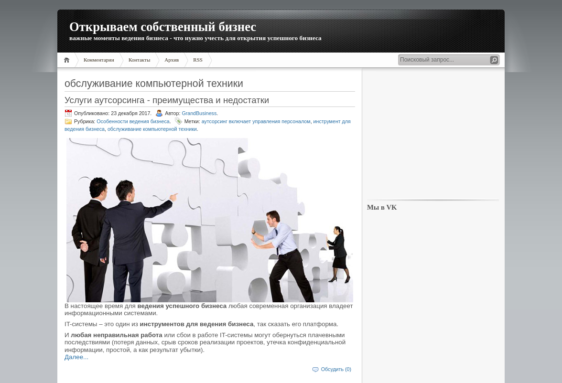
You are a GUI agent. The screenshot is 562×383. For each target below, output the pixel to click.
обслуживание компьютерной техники (152, 129)
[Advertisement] (433, 134)
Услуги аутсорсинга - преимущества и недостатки (167, 100)
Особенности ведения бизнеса (133, 121)
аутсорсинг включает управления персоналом (256, 121)
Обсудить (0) (336, 369)
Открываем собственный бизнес (162, 27)
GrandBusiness (199, 113)
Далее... (76, 357)
